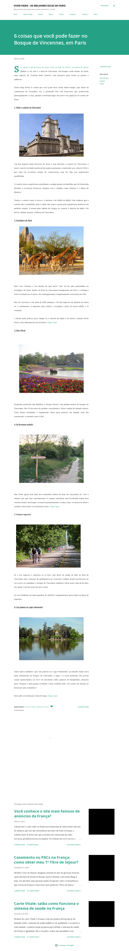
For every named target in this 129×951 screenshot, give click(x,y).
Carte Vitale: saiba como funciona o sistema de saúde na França (46, 906)
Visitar (40, 14)
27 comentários (33, 937)
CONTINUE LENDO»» (74, 845)
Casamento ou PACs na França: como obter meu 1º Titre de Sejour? (46, 860)
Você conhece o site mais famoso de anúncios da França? (47, 813)
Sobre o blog (27, 14)
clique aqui (52, 322)
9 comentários (32, 845)
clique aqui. (54, 506)
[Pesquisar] (104, 5)
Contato (85, 14)
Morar (51, 14)
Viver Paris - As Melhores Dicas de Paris (40, 5)
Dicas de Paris (104, 78)
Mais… (96, 14)
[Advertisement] (48, 778)
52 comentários (33, 891)
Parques (102, 81)
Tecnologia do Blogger (64, 945)
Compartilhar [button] (105, 67)
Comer (61, 14)
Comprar (73, 14)
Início (15, 14)
